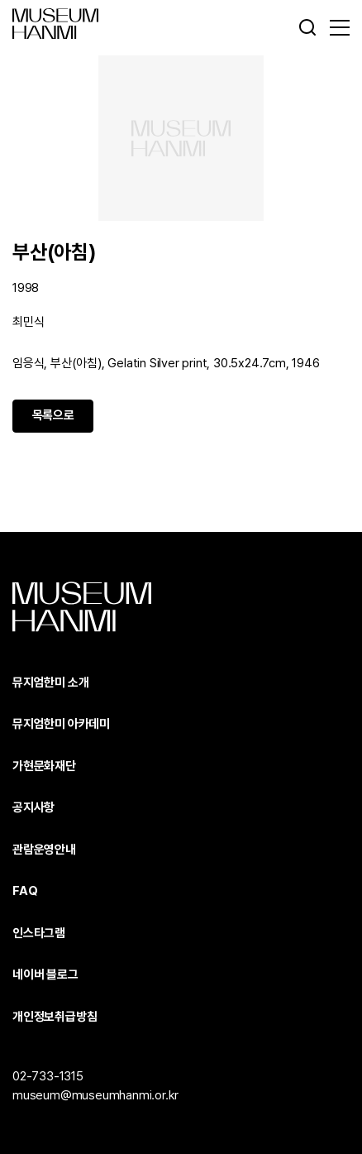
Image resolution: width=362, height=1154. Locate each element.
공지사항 (33, 807)
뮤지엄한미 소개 (50, 682)
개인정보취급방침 (54, 1016)
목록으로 (53, 415)
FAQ (24, 890)
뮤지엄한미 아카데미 (61, 723)
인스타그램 (38, 933)
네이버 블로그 (45, 974)
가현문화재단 (44, 766)
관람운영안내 (44, 849)
